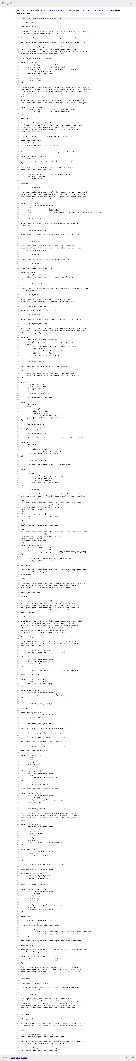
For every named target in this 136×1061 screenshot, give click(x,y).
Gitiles (13, 1058)
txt (127, 1058)
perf (90, 10)
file (59, 18)
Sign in (131, 3)
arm (25, 10)
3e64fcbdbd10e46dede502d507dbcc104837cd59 (56, 10)
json (132, 1058)
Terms (24, 1058)
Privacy (18, 1058)
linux (30, 10)
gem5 (18, 10)
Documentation (101, 10)
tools (84, 10)
